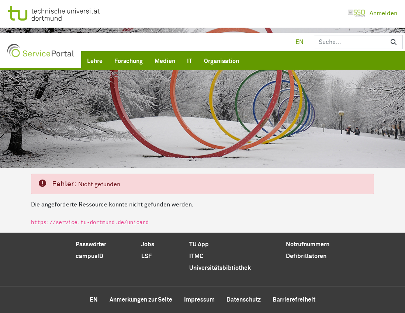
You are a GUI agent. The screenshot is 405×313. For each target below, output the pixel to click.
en (299, 42)
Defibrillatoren (306, 256)
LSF (146, 256)
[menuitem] (94, 60)
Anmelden (372, 13)
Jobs (147, 244)
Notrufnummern (307, 244)
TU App (199, 244)
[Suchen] (349, 42)
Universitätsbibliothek (220, 268)
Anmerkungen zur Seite (141, 300)
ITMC (196, 256)
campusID (89, 256)
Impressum (199, 300)
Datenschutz (243, 300)
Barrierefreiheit (294, 300)
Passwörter (91, 244)
